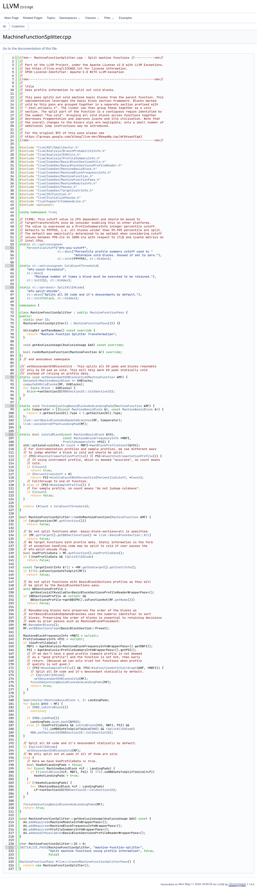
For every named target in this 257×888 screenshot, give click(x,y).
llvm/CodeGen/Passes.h (56, 187)
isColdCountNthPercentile (73, 477)
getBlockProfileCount (110, 445)
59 (9, 266)
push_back (60, 722)
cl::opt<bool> (44, 287)
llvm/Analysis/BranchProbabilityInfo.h (71, 151)
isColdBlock (51, 434)
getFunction (69, 521)
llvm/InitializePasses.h (58, 198)
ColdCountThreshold (81, 266)
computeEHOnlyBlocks (40, 384)
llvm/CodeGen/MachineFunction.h (65, 176)
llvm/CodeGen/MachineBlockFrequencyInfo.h (74, 172)
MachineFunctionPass (107, 312)
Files (109, 18)
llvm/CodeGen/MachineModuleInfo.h (66, 183)
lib (4, 26)
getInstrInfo (120, 567)
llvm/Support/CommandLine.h (61, 201)
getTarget (44, 535)
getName (121, 600)
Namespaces (69, 18)
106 (9, 434)
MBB (110, 434)
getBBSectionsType (72, 535)
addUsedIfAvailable (45, 833)
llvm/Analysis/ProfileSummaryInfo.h (68, 158)
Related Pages (32, 18)
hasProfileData (106, 553)
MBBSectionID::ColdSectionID (87, 391)
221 (9, 847)
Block (45, 388)
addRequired (38, 822)
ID (46, 320)
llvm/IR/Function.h (54, 194)
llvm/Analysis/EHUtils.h (58, 155)
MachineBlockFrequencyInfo (96, 438)
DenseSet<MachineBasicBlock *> (49, 381)
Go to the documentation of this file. (30, 48)
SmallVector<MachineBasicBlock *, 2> (54, 700)
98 (9, 406)
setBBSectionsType (44, 628)
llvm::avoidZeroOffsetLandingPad (51, 424)
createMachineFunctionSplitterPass (98, 862)
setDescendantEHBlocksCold (63, 377)
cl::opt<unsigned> (47, 244)
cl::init (64, 259)
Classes (92, 18)
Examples (125, 18)
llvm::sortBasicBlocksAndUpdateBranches (57, 420)
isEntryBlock (52, 707)
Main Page (11, 18)
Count (70, 445)
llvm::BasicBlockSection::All (124, 535)
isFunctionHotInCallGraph (115, 668)
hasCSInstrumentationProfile (128, 456)
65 (9, 287)
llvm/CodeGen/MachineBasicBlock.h (66, 169)
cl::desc (64, 251)
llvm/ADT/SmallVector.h (57, 147)
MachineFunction (101, 377)
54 (9, 248)
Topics (51, 18)
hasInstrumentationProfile (61, 456)
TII (67, 567)
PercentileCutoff (41, 248)
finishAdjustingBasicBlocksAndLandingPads (77, 406)
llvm (52, 212)
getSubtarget (93, 567)
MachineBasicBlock (87, 409)
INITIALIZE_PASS (33, 847)
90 (9, 377)
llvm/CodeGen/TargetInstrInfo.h (65, 190)
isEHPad (47, 718)
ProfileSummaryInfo (79, 442)
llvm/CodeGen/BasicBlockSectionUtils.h (71, 162)
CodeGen (18, 26)
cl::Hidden (99, 259)
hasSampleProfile (66, 485)
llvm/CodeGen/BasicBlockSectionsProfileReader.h (79, 165)
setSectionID (48, 732)
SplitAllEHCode (70, 287)
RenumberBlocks (41, 625)
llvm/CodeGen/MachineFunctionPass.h (68, 180)
